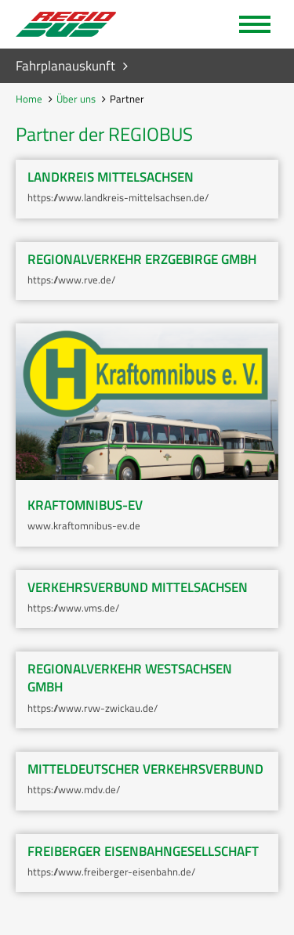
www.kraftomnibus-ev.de (83, 525)
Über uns (76, 98)
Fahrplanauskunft (65, 66)
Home (29, 98)
